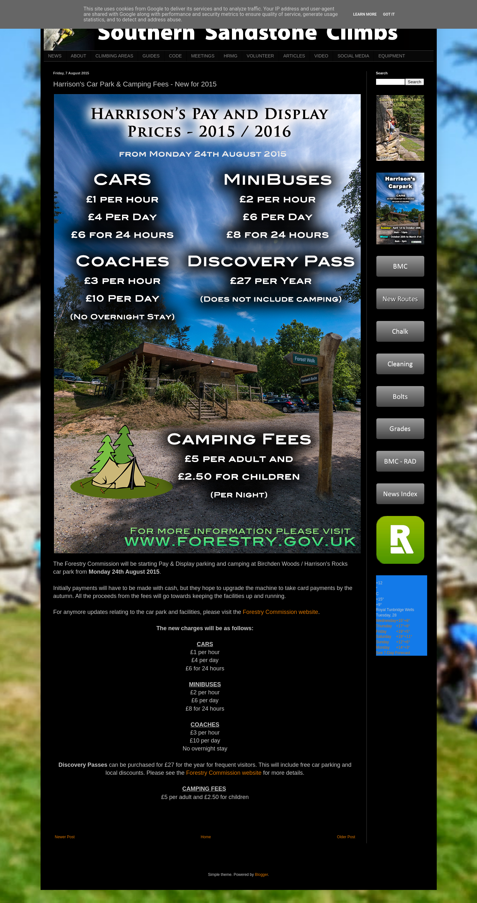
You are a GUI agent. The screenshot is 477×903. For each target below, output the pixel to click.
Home (206, 837)
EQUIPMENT (391, 55)
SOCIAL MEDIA (353, 55)
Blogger (261, 874)
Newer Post (65, 837)
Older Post (346, 837)
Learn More (365, 14)
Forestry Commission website (280, 612)
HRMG (230, 55)
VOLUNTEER (260, 55)
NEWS (55, 55)
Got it (389, 14)
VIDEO (321, 55)
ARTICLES (294, 55)
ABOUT (78, 55)
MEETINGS (202, 55)
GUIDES (151, 55)
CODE (175, 55)
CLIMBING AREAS (114, 55)
